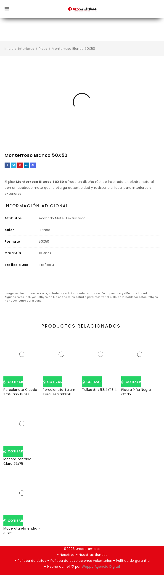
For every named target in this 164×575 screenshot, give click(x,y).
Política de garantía (133, 560)
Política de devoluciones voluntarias (81, 560)
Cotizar (15, 382)
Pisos (43, 48)
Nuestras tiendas (93, 554)
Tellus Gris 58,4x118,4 (99, 389)
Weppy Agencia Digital (101, 566)
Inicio (9, 48)
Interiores (26, 48)
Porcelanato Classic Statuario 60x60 (20, 391)
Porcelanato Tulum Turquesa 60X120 (59, 391)
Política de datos (32, 560)
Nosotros (67, 554)
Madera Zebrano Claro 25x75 (17, 461)
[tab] (37, 206)
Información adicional (37, 206)
